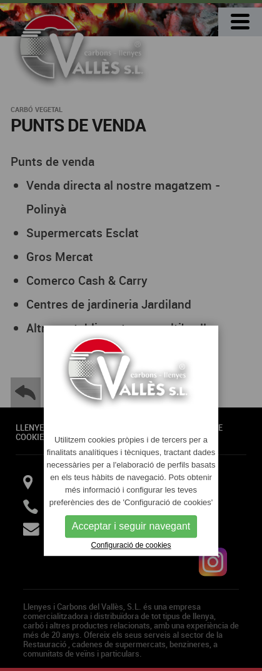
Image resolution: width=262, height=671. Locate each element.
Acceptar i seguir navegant (131, 526)
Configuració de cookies (131, 545)
